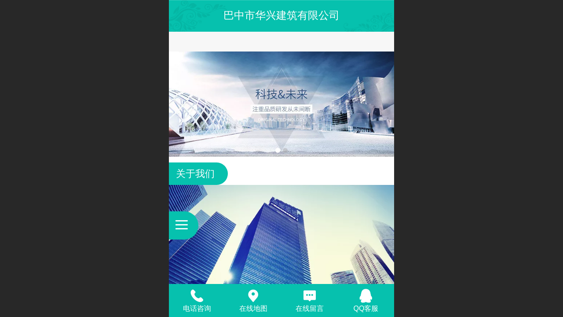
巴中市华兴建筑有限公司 (281, 15)
